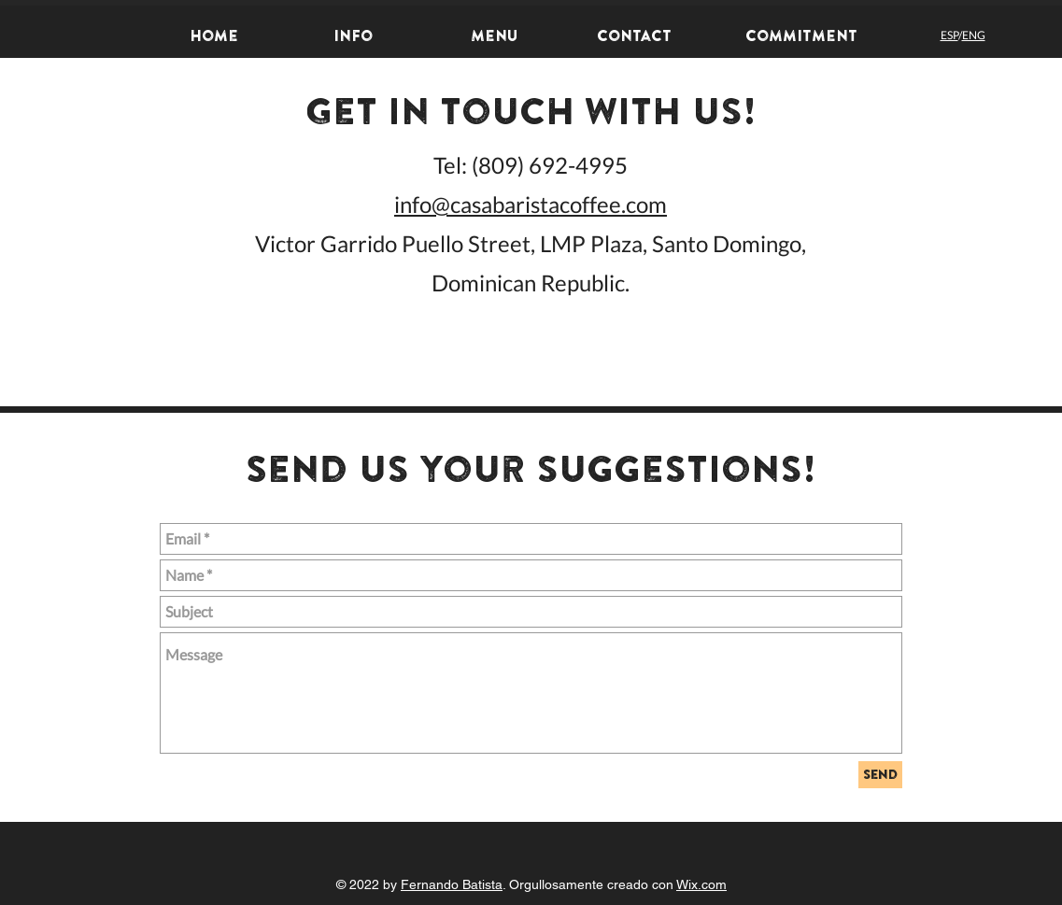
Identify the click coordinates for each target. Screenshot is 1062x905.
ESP (949, 35)
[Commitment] (801, 35)
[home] (214, 35)
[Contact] (634, 35)
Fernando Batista (452, 884)
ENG (973, 35)
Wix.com (701, 884)
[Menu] (494, 35)
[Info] (353, 35)
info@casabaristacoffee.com (530, 204)
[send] (880, 774)
